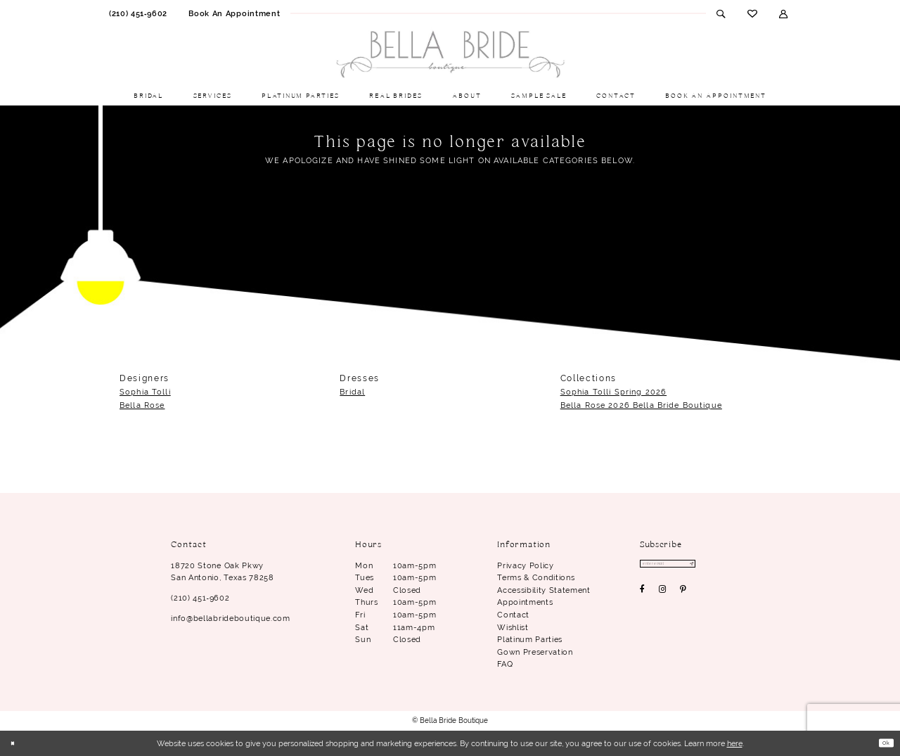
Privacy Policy (525, 565)
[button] (784, 13)
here (734, 743)
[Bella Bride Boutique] (450, 55)
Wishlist (512, 627)
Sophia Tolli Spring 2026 (613, 391)
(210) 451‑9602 (200, 598)
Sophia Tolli (145, 391)
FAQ (505, 664)
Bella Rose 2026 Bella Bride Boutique (641, 405)
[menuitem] (138, 13)
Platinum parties (529, 639)
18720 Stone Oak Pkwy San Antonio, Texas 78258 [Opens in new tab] (222, 571)
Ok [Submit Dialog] (882, 743)
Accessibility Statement (543, 590)
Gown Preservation (534, 652)
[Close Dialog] (15, 743)
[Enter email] (684, 566)
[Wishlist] (752, 13)
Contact (513, 614)
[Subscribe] (721, 566)
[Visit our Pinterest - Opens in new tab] (683, 594)
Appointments (525, 602)
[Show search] (721, 13)
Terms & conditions (535, 577)
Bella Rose (142, 405)
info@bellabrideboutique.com (230, 618)
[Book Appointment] (234, 13)
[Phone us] (138, 13)
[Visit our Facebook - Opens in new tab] (642, 594)
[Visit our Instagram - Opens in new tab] (663, 594)
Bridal (352, 391)
